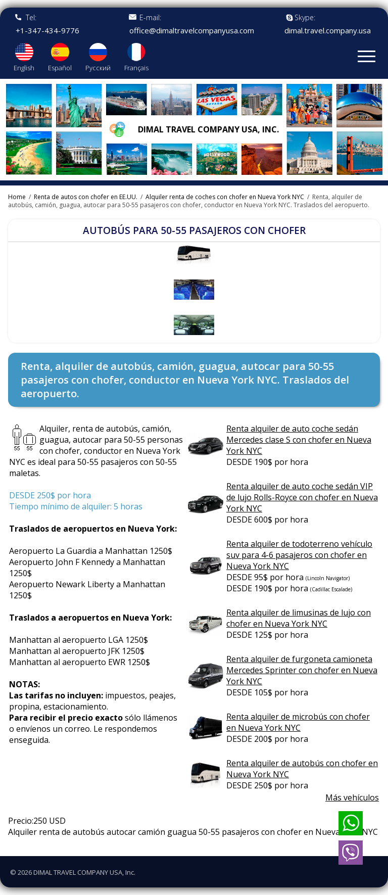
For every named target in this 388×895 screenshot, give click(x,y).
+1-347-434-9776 (47, 30)
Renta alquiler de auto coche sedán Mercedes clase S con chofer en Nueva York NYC (298, 439)
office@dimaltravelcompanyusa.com (191, 30)
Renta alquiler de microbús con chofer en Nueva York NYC (298, 722)
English (24, 67)
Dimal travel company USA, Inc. (208, 129)
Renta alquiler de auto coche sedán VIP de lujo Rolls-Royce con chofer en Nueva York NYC (302, 497)
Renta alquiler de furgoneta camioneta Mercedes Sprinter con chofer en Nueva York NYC (301, 670)
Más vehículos (352, 797)
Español (60, 67)
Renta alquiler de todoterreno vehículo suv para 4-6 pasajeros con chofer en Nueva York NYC (299, 555)
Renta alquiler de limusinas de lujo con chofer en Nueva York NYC (298, 618)
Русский (98, 67)
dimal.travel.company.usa (327, 30)
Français (136, 67)
